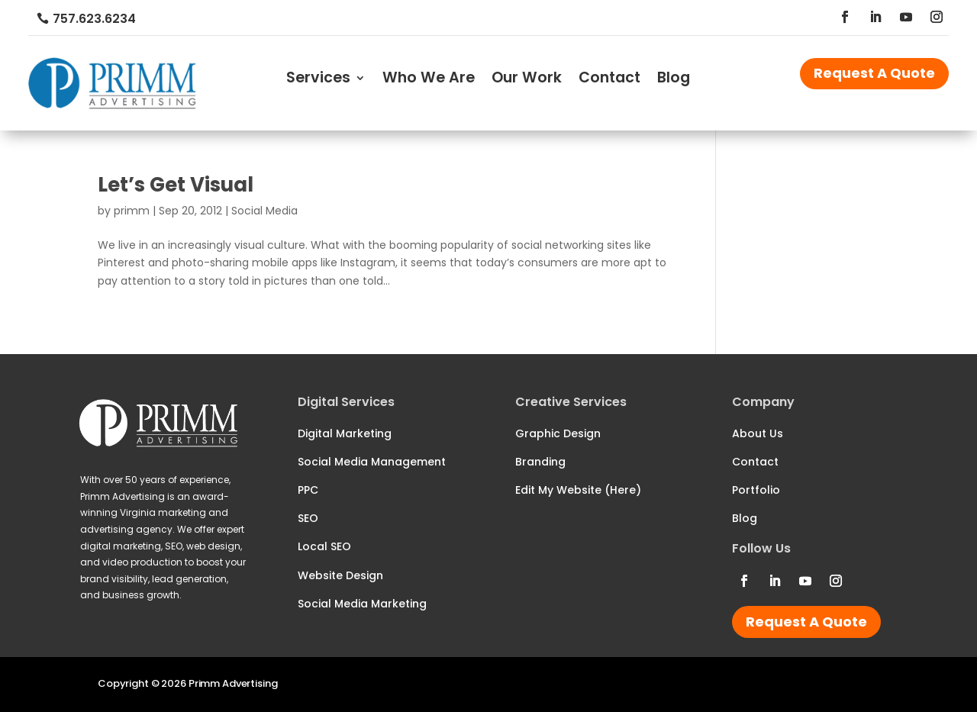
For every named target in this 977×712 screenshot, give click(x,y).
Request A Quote (874, 72)
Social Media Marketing (362, 603)
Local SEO (324, 546)
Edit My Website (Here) (578, 490)
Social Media (264, 210)
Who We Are (428, 80)
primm (132, 210)
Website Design (340, 575)
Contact (609, 80)
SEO (308, 518)
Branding (540, 461)
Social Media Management (372, 461)
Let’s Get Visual (175, 184)
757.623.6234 (94, 18)
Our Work (527, 80)
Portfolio (756, 490)
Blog (673, 80)
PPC (308, 490)
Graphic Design (558, 433)
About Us (757, 433)
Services (318, 80)
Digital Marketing (345, 433)
